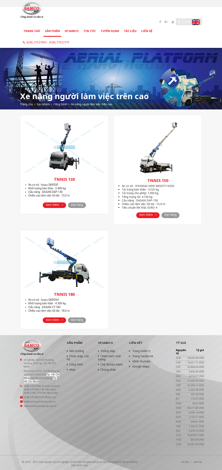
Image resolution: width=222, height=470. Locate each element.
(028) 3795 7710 (33, 393)
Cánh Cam (82, 465)
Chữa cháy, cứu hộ (78, 357)
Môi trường (75, 351)
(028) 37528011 (32, 389)
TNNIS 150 (157, 180)
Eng (192, 22)
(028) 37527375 (59, 42)
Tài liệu (130, 31)
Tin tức (89, 31)
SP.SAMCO (72, 31)
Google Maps (139, 366)
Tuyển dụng (110, 31)
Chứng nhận (107, 369)
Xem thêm (54, 205)
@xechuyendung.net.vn (41, 401)
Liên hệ (146, 31)
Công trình (75, 364)
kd (25, 401)
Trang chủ (31, 31)
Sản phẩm (52, 31)
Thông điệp (106, 351)
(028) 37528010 (32, 397)
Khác (71, 369)
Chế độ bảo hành (110, 364)
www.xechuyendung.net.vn (40, 406)
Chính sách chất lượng (109, 357)
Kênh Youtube (139, 361)
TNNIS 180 (64, 294)
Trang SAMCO (139, 351)
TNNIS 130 (64, 179)
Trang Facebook (141, 356)
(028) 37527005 (36, 42)
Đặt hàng (77, 205)
